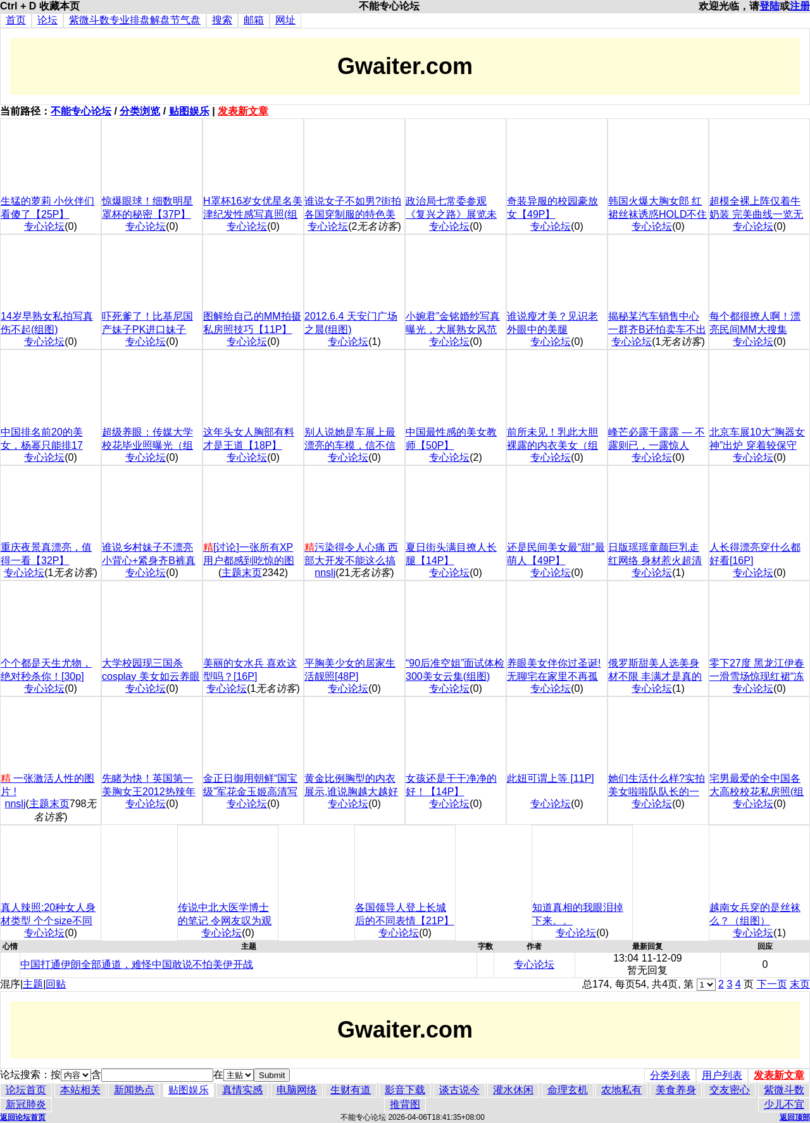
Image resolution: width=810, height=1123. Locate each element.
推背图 (405, 1104)
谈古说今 (459, 1089)
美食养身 (676, 1089)
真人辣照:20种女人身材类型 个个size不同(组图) (48, 920)
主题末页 (241, 572)
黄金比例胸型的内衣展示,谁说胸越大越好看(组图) (351, 791)
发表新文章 (243, 111)
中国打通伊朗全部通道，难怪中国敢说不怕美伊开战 (136, 964)
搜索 (222, 20)
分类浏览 (140, 111)
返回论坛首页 (23, 1117)
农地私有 (621, 1089)
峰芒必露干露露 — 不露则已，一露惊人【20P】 (656, 445)
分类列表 (670, 1075)
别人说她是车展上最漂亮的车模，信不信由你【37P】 (350, 445)
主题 (33, 984)
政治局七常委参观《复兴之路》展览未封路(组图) (451, 214)
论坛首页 (26, 1089)
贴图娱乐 (189, 111)
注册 (800, 6)
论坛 (47, 20)
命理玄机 (567, 1089)
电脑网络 (297, 1089)
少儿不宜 (784, 1104)
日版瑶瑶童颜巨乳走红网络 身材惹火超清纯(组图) (655, 560)
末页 (800, 984)
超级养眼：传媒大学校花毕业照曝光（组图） (147, 445)
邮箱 (254, 20)
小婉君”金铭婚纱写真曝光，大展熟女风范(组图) (453, 329)
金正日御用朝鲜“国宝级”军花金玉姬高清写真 (250, 791)
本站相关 (80, 1089)
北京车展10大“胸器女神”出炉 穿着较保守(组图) (757, 445)
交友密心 (729, 1089)
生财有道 (350, 1089)
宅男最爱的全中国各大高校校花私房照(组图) (756, 791)
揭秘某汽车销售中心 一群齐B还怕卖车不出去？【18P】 (657, 329)
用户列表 (722, 1075)
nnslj (325, 572)
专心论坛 (44, 226)
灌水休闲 (513, 1089)
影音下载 (405, 1089)
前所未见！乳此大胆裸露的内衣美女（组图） (552, 445)
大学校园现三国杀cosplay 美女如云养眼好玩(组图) (151, 676)
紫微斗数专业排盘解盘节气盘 (135, 20)
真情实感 (242, 1089)
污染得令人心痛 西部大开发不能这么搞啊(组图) (351, 560)
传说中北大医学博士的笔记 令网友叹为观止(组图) (224, 920)
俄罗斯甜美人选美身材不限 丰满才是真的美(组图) (655, 676)
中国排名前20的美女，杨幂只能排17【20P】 (42, 445)
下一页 (772, 984)
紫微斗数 (784, 1089)
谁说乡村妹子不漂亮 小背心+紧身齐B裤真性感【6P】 (149, 560)
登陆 (769, 6)
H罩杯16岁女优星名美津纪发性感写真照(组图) (252, 214)
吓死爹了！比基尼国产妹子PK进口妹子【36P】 (147, 329)
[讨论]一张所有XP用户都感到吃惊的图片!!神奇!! (248, 560)
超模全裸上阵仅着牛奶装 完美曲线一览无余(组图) (756, 214)
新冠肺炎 (26, 1104)
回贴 (56, 984)
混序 (10, 984)
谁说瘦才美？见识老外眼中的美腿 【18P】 (552, 329)
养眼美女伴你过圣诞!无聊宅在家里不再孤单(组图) (554, 676)
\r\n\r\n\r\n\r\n (706, 985)
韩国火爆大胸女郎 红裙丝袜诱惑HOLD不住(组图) (657, 214)
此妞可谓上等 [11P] (550, 778)
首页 (16, 20)
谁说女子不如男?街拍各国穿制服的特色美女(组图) (352, 214)
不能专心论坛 (81, 111)
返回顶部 (795, 1117)
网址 (285, 20)
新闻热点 (134, 1089)
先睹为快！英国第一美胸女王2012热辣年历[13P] (149, 791)
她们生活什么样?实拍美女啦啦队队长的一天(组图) (656, 791)
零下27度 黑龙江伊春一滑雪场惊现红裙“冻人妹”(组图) (756, 676)
